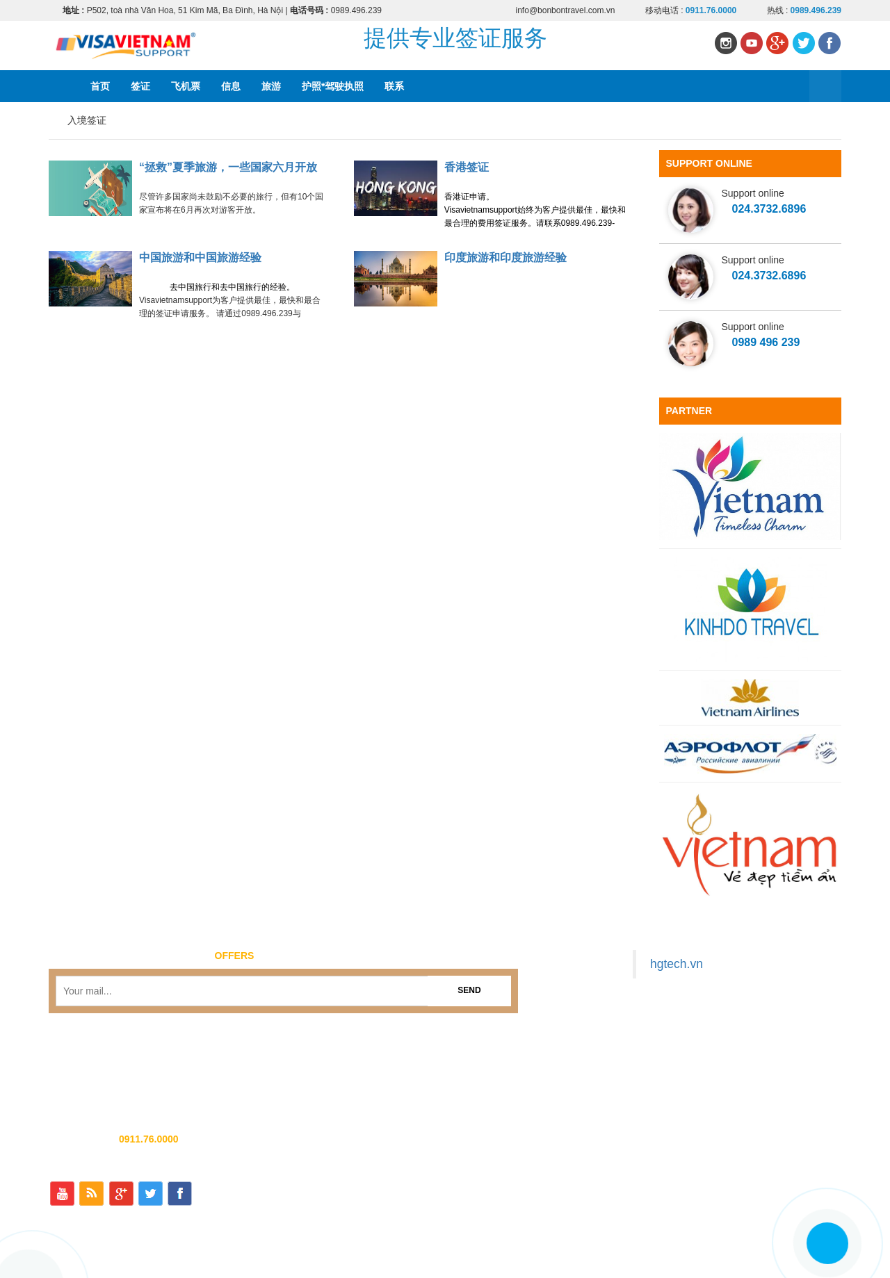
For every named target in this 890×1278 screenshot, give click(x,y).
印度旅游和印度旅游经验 (505, 257)
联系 (394, 86)
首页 (100, 86)
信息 (231, 86)
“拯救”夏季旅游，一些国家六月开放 (228, 167)
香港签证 (466, 167)
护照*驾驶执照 (333, 86)
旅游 (271, 86)
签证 (140, 86)
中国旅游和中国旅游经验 (200, 257)
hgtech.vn (676, 964)
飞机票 (185, 86)
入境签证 (86, 120)
